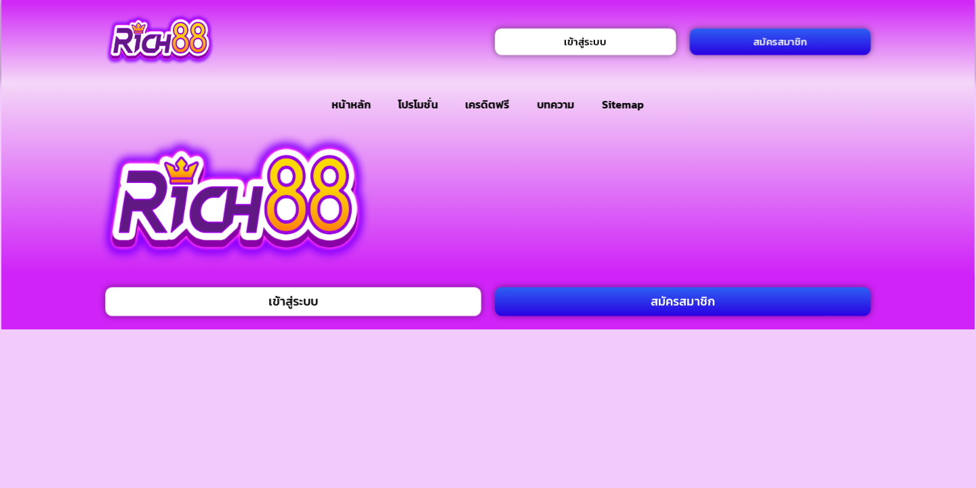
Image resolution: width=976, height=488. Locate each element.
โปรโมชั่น (417, 104)
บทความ (555, 104)
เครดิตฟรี (487, 104)
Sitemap (623, 104)
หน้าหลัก (351, 104)
